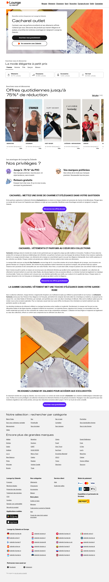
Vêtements (33, 482)
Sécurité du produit (12, 507)
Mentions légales (11, 486)
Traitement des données (14, 493)
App (31, 512)
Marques (33, 504)
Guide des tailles (59, 486)
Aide (55, 482)
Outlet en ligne (34, 501)
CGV (7, 497)
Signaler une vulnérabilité (14, 504)
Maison (32, 493)
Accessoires (34, 489)
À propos (9, 482)
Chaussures (34, 486)
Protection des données (13, 489)
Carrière (9, 500)
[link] (99, 4)
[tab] (9, 67)
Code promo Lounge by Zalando (40, 508)
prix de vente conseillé (21, 573)
